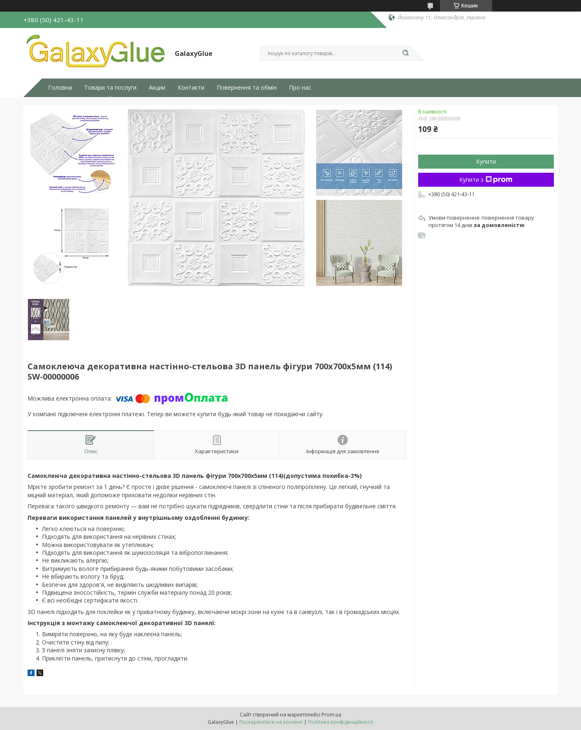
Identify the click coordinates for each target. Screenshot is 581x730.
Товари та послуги (110, 87)
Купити (486, 161)
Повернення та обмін (247, 87)
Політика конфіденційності (340, 721)
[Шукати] (406, 53)
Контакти (191, 87)
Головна (60, 87)
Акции (157, 87)
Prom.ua (331, 714)
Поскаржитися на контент (271, 721)
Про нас (300, 87)
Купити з (485, 179)
